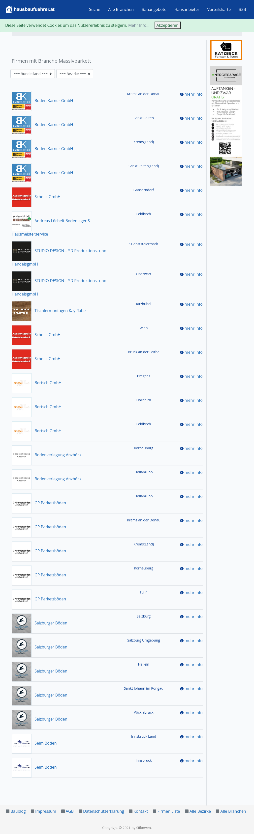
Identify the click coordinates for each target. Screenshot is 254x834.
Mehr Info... (139, 25)
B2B (242, 9)
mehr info (194, 94)
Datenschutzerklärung (103, 811)
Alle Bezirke (200, 811)
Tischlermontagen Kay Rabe (49, 310)
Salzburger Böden (39, 623)
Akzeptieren (168, 25)
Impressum (45, 811)
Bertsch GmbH (37, 382)
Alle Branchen (121, 9)
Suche (94, 9)
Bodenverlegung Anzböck (46, 454)
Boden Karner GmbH (42, 100)
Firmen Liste (168, 811)
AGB (70, 811)
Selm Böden (34, 743)
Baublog (18, 811)
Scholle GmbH (36, 196)
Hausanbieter (186, 9)
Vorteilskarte (219, 9)
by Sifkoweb (141, 827)
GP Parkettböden (39, 503)
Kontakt (140, 811)
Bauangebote (154, 9)
